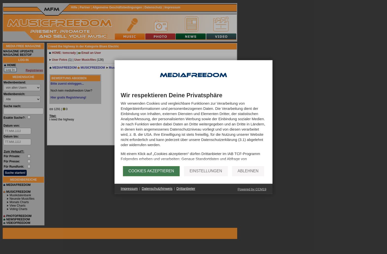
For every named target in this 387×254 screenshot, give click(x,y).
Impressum (129, 194)
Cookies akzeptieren (151, 176)
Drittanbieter (185, 194)
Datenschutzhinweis (157, 194)
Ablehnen (248, 176)
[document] (193, 129)
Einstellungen (206, 176)
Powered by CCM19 (252, 194)
